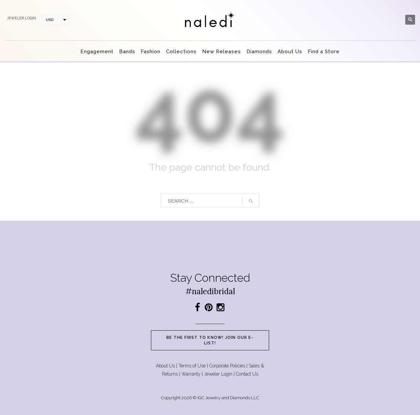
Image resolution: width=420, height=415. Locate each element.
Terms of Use (192, 365)
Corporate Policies (227, 365)
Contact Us (247, 374)
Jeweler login (21, 18)
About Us (165, 365)
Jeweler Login (218, 374)
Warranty (190, 374)
